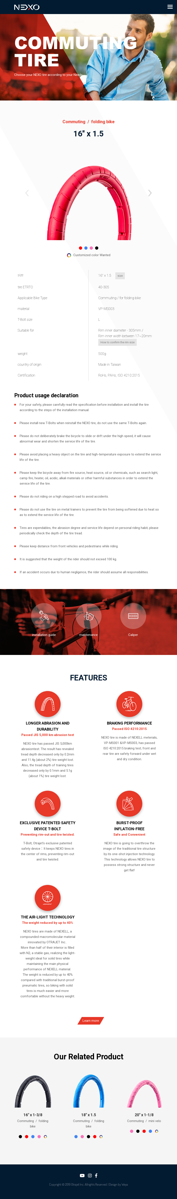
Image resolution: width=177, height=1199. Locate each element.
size (109, 275)
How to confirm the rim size (107, 342)
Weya (125, 1184)
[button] (27, 193)
